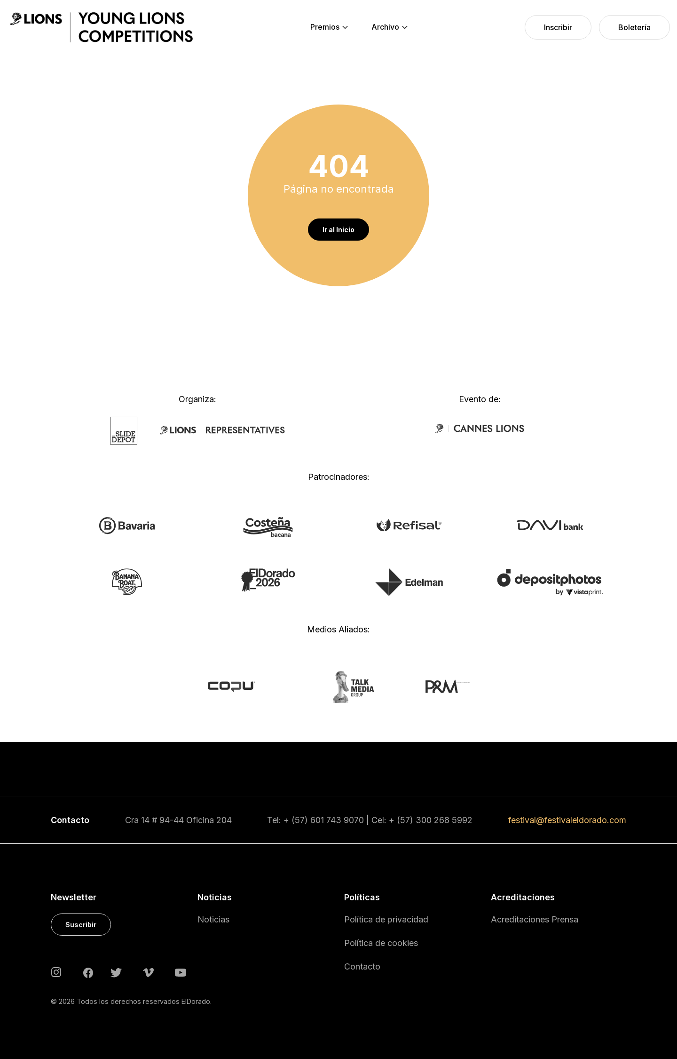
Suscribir (80, 925)
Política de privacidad (386, 919)
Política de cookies (381, 943)
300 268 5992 (444, 820)
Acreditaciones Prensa (534, 919)
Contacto (362, 966)
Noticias (213, 919)
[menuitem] (324, 27)
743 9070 (345, 820)
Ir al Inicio (338, 230)
